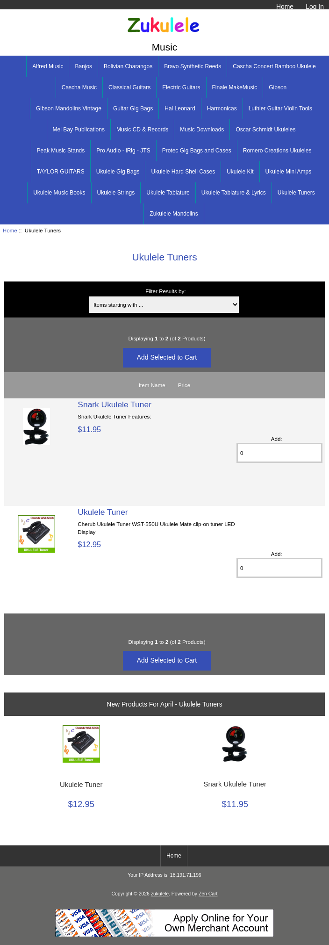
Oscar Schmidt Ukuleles (265, 129)
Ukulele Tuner (103, 512)
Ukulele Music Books (59, 192)
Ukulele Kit (240, 171)
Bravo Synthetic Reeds (192, 66)
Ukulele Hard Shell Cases (183, 171)
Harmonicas (222, 108)
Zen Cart (208, 893)
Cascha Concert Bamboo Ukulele (274, 66)
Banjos (83, 66)
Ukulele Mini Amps (288, 171)
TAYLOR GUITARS (61, 171)
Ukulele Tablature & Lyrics (233, 192)
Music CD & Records (142, 129)
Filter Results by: (165, 291)
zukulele (160, 893)
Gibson (277, 87)
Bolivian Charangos (128, 66)
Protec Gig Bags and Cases (196, 150)
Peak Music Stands (61, 150)
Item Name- (153, 385)
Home (284, 6)
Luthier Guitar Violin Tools (280, 108)
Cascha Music (79, 87)
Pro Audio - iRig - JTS (123, 150)
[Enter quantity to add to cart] (279, 453)
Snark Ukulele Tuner (114, 404)
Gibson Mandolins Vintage (68, 108)
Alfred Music (47, 66)
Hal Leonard (179, 108)
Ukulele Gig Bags (118, 171)
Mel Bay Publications (79, 129)
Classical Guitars (129, 87)
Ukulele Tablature (168, 192)
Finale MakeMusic (234, 87)
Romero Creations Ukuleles (277, 150)
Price (184, 385)
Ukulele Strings (116, 192)
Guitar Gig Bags (133, 108)
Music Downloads (202, 129)
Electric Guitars (181, 87)
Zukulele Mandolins (174, 213)
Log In (315, 6)
